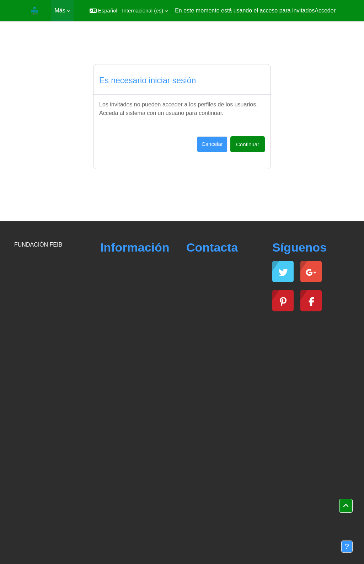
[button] (128, 10)
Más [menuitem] (60, 10)
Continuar (247, 144)
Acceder (325, 10)
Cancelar (212, 144)
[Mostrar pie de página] (347, 547)
